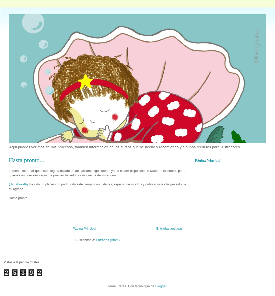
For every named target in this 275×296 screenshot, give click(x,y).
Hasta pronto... (26, 160)
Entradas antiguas (169, 228)
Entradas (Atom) (108, 240)
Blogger (160, 286)
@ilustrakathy (18, 184)
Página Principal (84, 228)
